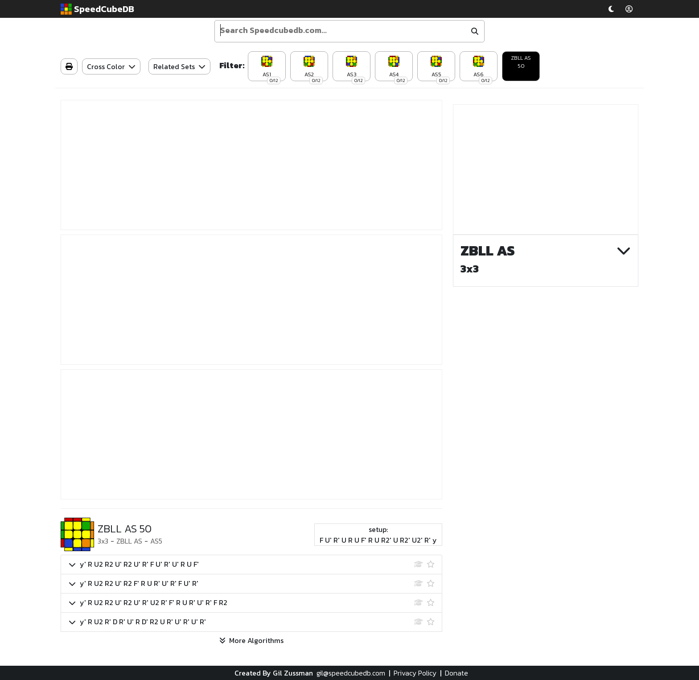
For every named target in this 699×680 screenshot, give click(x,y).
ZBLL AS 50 (521, 62)
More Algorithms (251, 640)
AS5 (156, 541)
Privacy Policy (415, 673)
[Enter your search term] (341, 30)
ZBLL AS (129, 541)
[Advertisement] (251, 165)
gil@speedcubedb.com (351, 673)
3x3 (103, 541)
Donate (456, 673)
